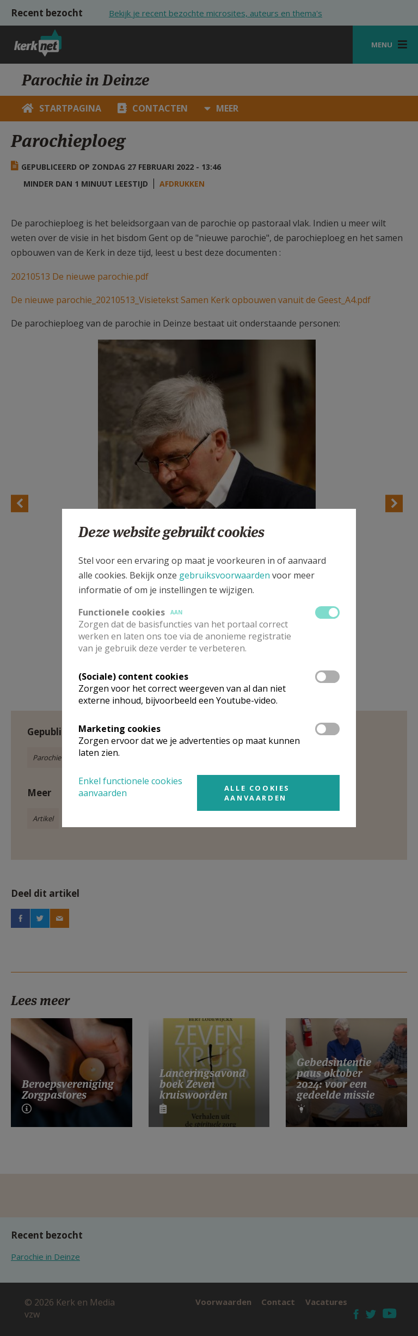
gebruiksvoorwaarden (224, 575)
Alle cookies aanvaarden (257, 793)
